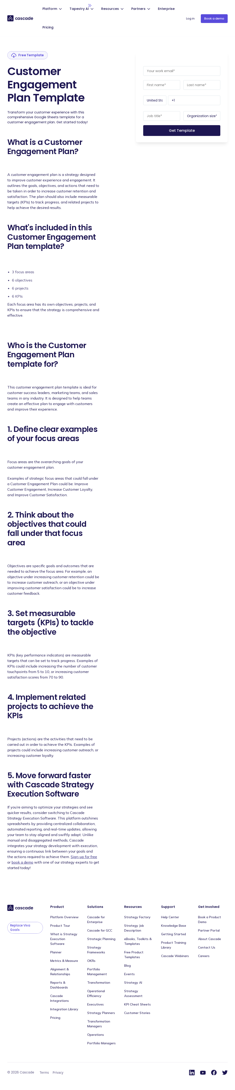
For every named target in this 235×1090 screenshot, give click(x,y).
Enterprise (166, 8)
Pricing (47, 27)
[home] (20, 18)
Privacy (58, 1072)
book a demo (22, 862)
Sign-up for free (84, 856)
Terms (44, 1072)
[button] (52, 9)
